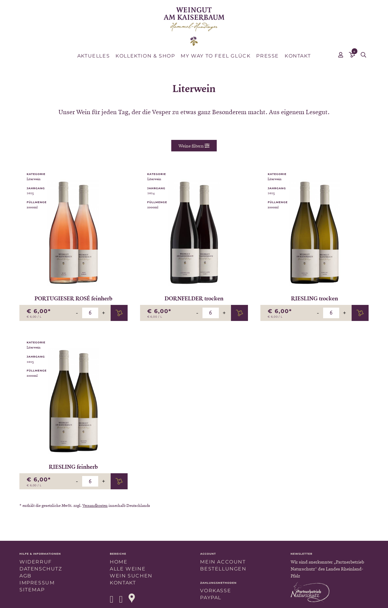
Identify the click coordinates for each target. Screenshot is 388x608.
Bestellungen (223, 569)
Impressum (37, 583)
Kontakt (298, 56)
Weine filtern (194, 145)
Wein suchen (131, 576)
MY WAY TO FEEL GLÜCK (215, 56)
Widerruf (35, 562)
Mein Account (223, 562)
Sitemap (32, 590)
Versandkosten (95, 505)
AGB (25, 576)
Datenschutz (40, 569)
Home (118, 562)
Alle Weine (128, 569)
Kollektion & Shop (145, 56)
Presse (267, 56)
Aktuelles (93, 56)
